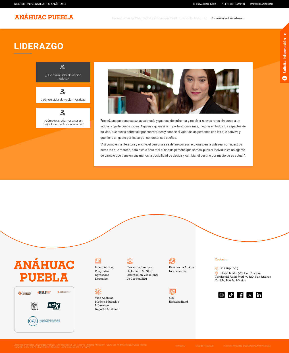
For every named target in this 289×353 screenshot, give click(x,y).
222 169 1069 (226, 268)
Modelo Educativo (107, 301)
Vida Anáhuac (203, 18)
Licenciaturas (116, 18)
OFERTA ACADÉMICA (204, 4)
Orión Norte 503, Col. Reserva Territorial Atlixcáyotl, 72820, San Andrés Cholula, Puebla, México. (243, 276)
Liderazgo (102, 305)
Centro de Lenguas (139, 267)
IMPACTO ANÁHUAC (261, 4)
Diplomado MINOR (139, 271)
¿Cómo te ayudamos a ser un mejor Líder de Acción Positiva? (63, 118)
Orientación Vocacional (142, 275)
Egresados (102, 275)
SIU (171, 298)
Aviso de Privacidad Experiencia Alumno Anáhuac (246, 346)
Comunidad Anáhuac (236, 18)
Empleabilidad (178, 301)
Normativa (180, 346)
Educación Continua (170, 18)
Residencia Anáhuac (182, 267)
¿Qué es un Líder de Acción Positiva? (63, 72)
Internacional (178, 271)
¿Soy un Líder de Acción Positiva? (63, 95)
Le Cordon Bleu (137, 278)
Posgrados (141, 18)
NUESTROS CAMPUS (233, 4)
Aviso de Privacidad (204, 346)
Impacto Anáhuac (106, 309)
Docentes (101, 278)
